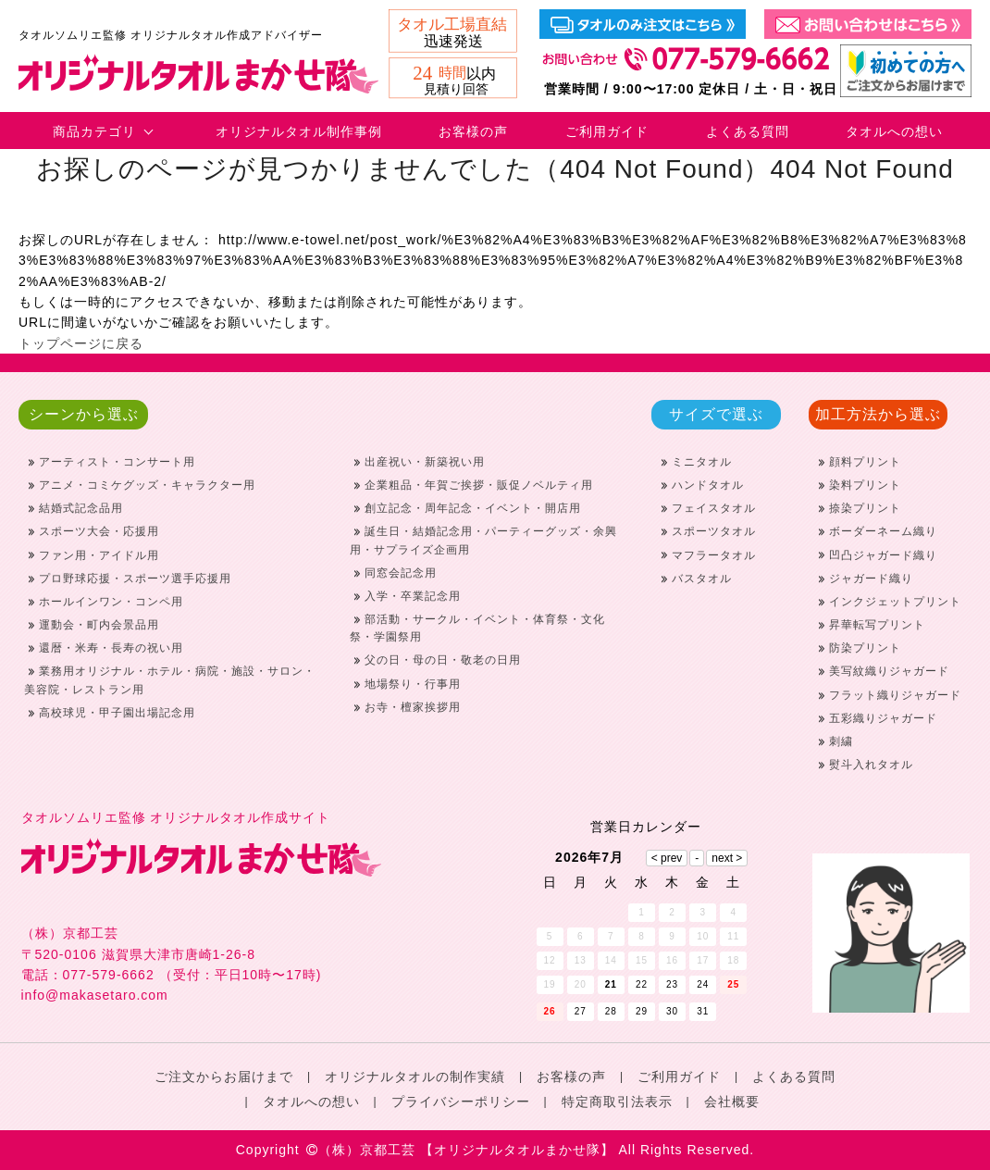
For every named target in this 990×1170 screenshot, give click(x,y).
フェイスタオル (714, 508)
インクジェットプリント (895, 601)
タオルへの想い (894, 131)
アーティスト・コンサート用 (117, 461)
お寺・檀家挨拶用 (413, 707)
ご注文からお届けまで (224, 1076)
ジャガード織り (871, 578)
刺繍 (841, 741)
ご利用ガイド (607, 131)
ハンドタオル (708, 485)
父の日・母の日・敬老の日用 (443, 659)
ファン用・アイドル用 (99, 555)
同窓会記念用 (401, 572)
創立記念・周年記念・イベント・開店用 (473, 508)
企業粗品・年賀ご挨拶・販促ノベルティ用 (479, 485)
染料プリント (865, 485)
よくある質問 (747, 131)
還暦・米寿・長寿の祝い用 (111, 647)
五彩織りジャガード (883, 718)
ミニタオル (702, 461)
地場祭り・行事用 (413, 684)
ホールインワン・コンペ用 (111, 601)
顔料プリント (865, 461)
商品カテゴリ (94, 131)
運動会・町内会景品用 (99, 624)
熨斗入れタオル (871, 764)
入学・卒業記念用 (413, 596)
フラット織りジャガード (895, 695)
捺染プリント (865, 508)
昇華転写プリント (877, 624)
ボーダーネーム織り (883, 531)
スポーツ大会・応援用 (99, 531)
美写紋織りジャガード (889, 671)
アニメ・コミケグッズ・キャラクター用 (147, 485)
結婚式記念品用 (81, 508)
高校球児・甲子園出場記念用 (117, 712)
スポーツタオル (714, 531)
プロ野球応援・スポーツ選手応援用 (135, 578)
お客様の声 (473, 131)
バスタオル (702, 578)
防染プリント (865, 647)
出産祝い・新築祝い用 (425, 461)
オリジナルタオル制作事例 (299, 131)
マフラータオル (714, 555)
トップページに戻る (81, 343)
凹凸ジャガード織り (883, 555)
